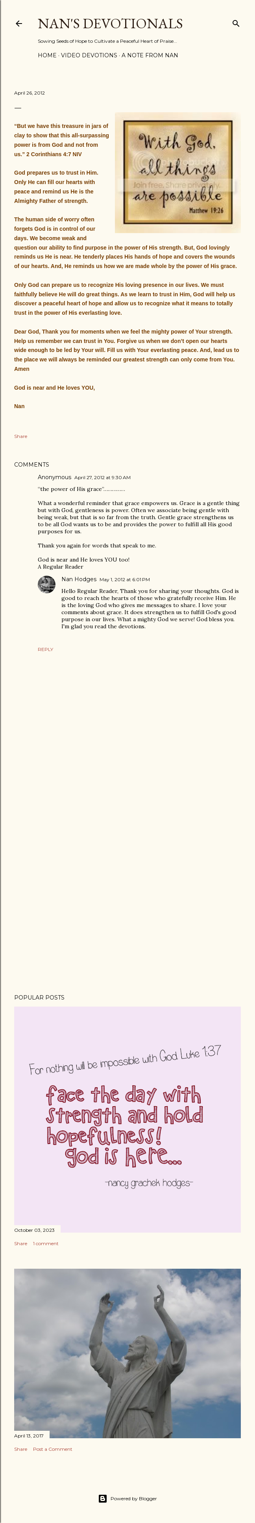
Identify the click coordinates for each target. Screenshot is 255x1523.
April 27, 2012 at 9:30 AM (102, 477)
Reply (45, 649)
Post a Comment (52, 1449)
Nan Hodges (78, 579)
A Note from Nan (150, 55)
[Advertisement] (127, 919)
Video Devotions (89, 55)
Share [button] (20, 436)
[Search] (236, 21)
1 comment (46, 1243)
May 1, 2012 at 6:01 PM (125, 579)
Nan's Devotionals (110, 23)
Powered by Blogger (127, 1498)
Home (47, 55)
